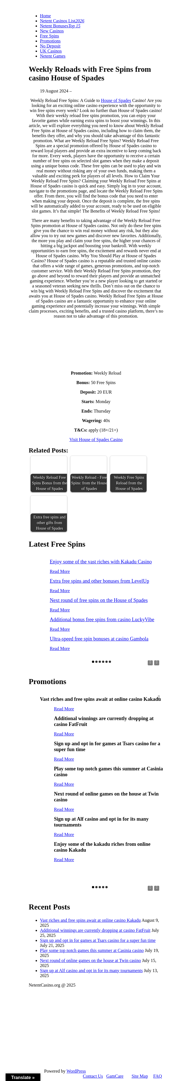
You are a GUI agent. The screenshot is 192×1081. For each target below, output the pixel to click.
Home (45, 15)
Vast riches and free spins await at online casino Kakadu (90, 920)
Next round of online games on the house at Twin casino (90, 960)
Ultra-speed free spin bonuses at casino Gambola (99, 639)
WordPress (76, 1071)
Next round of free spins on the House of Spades (99, 600)
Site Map (139, 1076)
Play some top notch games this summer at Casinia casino (92, 950)
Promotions (50, 41)
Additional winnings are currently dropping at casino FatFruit (95, 930)
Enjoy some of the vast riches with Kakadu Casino (101, 562)
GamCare (114, 1076)
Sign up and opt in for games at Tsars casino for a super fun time (98, 940)
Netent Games (53, 56)
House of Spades (116, 100)
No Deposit (50, 46)
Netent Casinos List (62, 20)
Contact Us (93, 1076)
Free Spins (49, 36)
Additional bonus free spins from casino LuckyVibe (102, 619)
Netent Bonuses (60, 25)
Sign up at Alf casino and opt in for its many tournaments (91, 970)
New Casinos (52, 30)
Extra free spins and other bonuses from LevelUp (99, 581)
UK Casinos (51, 51)
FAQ (157, 1076)
